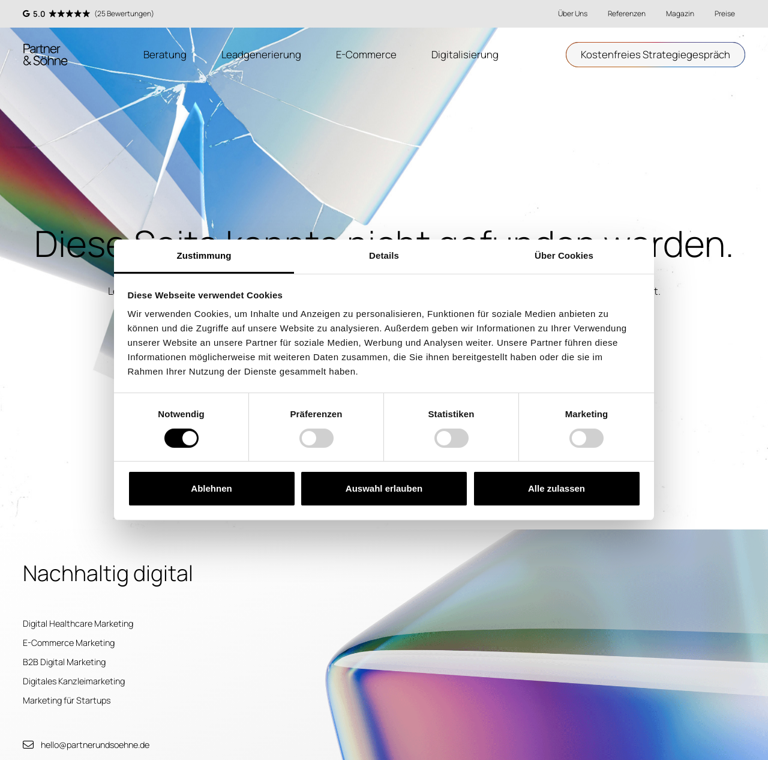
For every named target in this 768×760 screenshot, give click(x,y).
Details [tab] (384, 255)
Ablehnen (211, 488)
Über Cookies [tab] (564, 255)
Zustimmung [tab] (204, 255)
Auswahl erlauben (384, 488)
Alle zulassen (556, 488)
